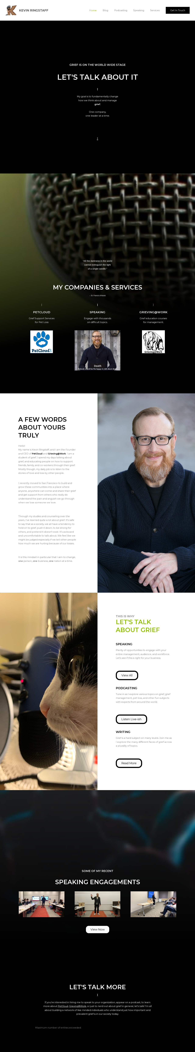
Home (99, 10)
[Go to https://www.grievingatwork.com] (153, 312)
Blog (110, 10)
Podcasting (124, 10)
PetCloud (64, 1006)
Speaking (141, 10)
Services (155, 10)
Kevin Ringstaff (33, 10)
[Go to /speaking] (97, 312)
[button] (178, 10)
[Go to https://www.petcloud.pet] (42, 312)
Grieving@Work (58, 453)
